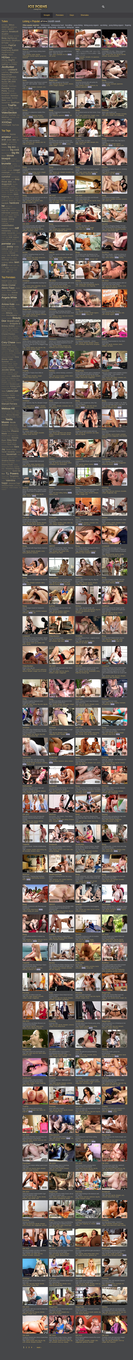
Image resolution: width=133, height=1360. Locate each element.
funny (3, 199)
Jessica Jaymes (7, 372)
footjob (120, 1110)
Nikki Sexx (5, 427)
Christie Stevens (13, 338)
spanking (9, 257)
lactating (44, 762)
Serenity (4, 458)
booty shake (11, 161)
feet (11, 192)
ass (14, 140)
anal (4, 139)
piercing (12, 241)
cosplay (116, 702)
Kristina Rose (6, 388)
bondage (14, 159)
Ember (11, 351)
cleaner (71, 84)
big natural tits (6, 153)
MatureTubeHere (9, 77)
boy (59, 229)
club (123, 313)
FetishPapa (7, 48)
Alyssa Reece (6, 293)
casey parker (26, 1285)
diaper (24, 496)
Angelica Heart (6, 300)
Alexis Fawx (8, 287)
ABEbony (13, 27)
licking (11, 219)
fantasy (4, 192)
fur (64, 54)
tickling (121, 257)
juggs (6, 215)
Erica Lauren (9, 353)
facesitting (68, 25)
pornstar (6, 243)
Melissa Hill (8, 408)
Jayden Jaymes (8, 368)
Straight (47, 15)
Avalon (9, 318)
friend (17, 197)
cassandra (111, 614)
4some (28, 464)
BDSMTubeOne (7, 36)
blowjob (6, 158)
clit (82, 822)
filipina (83, 174)
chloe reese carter (89, 1253)
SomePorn (6, 103)
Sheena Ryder (7, 465)
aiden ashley (88, 732)
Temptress (14, 476)
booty (4, 161)
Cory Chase (8, 342)
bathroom (43, 669)
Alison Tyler (11, 290)
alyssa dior (109, 286)
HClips (4, 55)
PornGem (12, 86)
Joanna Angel (12, 374)
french (12, 197)
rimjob (16, 249)
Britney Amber (8, 326)
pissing (18, 241)
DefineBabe (6, 41)
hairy (18, 200)
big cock (14, 149)
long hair (11, 221)
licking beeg (52, 27)
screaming (5, 253)
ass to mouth (60, 376)
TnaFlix (12, 105)
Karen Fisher (11, 380)
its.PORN (13, 64)
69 (35, 27)
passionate (5, 241)
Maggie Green (9, 401)
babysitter (112, 114)
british (18, 161)
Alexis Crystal (8, 285)
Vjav (18, 115)
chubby (10, 166)
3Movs (11, 25)
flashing (112, 582)
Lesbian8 (12, 69)
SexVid (9, 100)
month (51, 21)
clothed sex (86, 115)
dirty (67, 551)
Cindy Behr (14, 340)
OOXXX (5, 84)
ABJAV (4, 29)
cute (12, 179)
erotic (120, 639)
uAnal (16, 108)
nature (18, 233)
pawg (29, 911)
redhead (5, 249)
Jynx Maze (5, 378)
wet (15, 270)
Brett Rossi (5, 324)
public (4, 247)
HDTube (14, 58)
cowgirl (16, 170)
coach (97, 704)
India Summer (7, 360)
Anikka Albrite (11, 302)
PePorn (11, 84)
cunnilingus (15, 177)
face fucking (13, 188)
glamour (51, 1085)
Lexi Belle (11, 393)
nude (15, 235)
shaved (12, 253)
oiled (3, 237)
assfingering (61, 1198)
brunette (6, 163)
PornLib (11, 91)
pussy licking (78, 25)
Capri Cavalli (6, 330)
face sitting (5, 190)
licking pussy (45, 25)
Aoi (7, 307)
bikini (40, 1053)
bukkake (37, 582)
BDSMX (16, 36)
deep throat (52, 230)
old (7, 237)
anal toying (95, 732)
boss (80, 259)
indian (18, 210)
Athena (9, 313)
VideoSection (9, 112)
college (4, 168)
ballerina (55, 84)
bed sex (111, 491)
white (3, 272)
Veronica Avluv (7, 485)
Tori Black (13, 478)
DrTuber (5, 43)
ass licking (103, 25)
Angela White (9, 297)
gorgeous (114, 287)
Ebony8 (12, 43)
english (104, 999)
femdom (10, 194)
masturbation (8, 225)
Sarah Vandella (8, 452)
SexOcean (6, 98)
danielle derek (32, 524)
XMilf (17, 117)
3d (53, 463)
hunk (82, 552)
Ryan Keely (12, 444)
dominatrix (55, 317)
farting (65, 493)
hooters (13, 208)
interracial (6, 213)
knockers (4, 217)
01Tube (5, 25)
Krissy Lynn (15, 386)
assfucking (13, 142)
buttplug (57, 792)
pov (13, 244)
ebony (13, 186)
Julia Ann (15, 376)
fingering (5, 196)
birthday (60, 346)
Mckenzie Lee (6, 406)
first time (34, 434)
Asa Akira (12, 309)
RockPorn (5, 96)
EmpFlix (4, 45)
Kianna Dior (5, 386)
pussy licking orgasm (116, 25)
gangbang (9, 199)
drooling (63, 792)
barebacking (90, 284)
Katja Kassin (12, 382)
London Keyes (7, 400)
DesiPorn (16, 40)
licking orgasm (28, 27)
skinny (4, 255)
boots (62, 881)
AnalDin (5, 34)
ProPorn (14, 93)
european (5, 188)
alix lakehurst (110, 1168)
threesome (61, 27)
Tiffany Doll (5, 478)
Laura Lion (12, 391)
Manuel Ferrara (9, 404)
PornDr (5, 86)
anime (57, 463)
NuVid (4, 82)
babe (4, 144)
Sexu (4, 100)
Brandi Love (13, 321)
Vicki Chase (13, 487)
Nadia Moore (7, 421)
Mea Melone (16, 406)
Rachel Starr (6, 436)
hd (3, 205)
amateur (6, 136)
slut (8, 255)
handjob (5, 203)
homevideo (6, 208)
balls (68, 522)
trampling (35, 259)
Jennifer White (8, 370)
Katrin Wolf (5, 384)
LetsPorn (5, 72)
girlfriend (5, 200)
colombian (114, 406)
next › (39, 1347)
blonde (10, 155)
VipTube (5, 115)
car (23, 316)
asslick (37, 200)
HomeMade (6, 62)
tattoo (11, 262)
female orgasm (34, 56)
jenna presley (59, 287)
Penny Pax (6, 431)
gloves (70, 257)
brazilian (55, 761)
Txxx (11, 108)
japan (77, 27)
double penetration (113, 56)
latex (111, 346)
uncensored (13, 268)
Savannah (11, 454)
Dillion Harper (6, 349)
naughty (4, 235)
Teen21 (4, 105)
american (15, 137)
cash (37, 1198)
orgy (3, 239)
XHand (12, 117)
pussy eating (42, 27)
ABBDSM (5, 27)
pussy (10, 246)
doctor (120, 406)
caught (63, 229)
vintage (4, 270)
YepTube (15, 125)
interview (25, 612)
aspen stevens (30, 406)
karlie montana (112, 1255)
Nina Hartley (13, 427)
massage (5, 223)
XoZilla (4, 120)
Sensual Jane (12, 456)
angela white (109, 939)
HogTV (11, 60)
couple (9, 170)
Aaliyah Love (7, 281)
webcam (10, 270)
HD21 (10, 55)
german (16, 199)
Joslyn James (6, 376)
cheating (4, 166)
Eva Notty (17, 353)
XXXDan (6, 122)
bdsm (14, 144)
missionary (6, 231)
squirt (15, 257)
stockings (5, 260)
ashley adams (30, 347)
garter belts (109, 851)
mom (4, 233)
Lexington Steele (8, 395)
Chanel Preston (8, 334)
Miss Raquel (11, 413)
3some (13, 134)
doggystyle (7, 184)
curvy (8, 179)
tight (14, 265)
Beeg (4, 38)
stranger (92, 259)
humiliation (90, 1170)
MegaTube (6, 79)
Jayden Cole (12, 365)
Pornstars (60, 15)
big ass (12, 147)
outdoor (8, 239)
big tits (15, 152)
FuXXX (15, 50)
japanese (14, 213)
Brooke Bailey (13, 328)
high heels (8, 206)
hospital (110, 407)
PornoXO (6, 93)
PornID (12, 88)
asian (9, 140)
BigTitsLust (12, 38)
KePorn (4, 70)
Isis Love (13, 362)
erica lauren (86, 1083)
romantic (4, 251)
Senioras (14, 95)
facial (12, 190)
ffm (58, 174)
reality (16, 247)
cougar (4, 170)
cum (18, 172)
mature (5, 228)
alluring (55, 1340)
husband (12, 210)
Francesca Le (6, 355)
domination (63, 464)
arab (107, 732)
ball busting (40, 849)
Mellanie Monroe (7, 411)
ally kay (55, 611)
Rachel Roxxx (12, 434)
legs (15, 217)
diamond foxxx (64, 1255)
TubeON (5, 108)
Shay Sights (11, 463)
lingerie (4, 221)
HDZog (4, 60)
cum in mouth (6, 174)
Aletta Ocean (12, 283)
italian (85, 642)
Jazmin (17, 367)
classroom (37, 1255)
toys (7, 267)
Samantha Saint (7, 447)
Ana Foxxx (12, 295)
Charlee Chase (6, 336)
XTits (9, 120)
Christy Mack (6, 340)
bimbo (65, 938)
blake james (39, 1026)
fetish (16, 194)
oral (10, 237)
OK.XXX (12, 81)
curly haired (118, 1170)
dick (10, 181)
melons (11, 228)
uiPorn (4, 110)
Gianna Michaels (8, 357)
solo (3, 257)
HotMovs (14, 62)
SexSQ (14, 98)
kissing (16, 215)
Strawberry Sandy (12, 469)
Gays (72, 15)
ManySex (14, 72)
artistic (113, 522)
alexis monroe (83, 1168)
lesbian (5, 219)
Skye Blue (10, 467)
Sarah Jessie (11, 449)
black (4, 156)
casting (14, 164)
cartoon (62, 377)
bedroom (117, 491)
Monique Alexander (9, 417)
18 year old (5, 134)
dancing (25, 969)
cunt (3, 179)
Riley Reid (12, 440)
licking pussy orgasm (91, 25)
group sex (12, 200)
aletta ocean (56, 1197)
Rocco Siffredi (7, 442)
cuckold (13, 172)
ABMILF (11, 29)
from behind (123, 436)
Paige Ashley (14, 429)
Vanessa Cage (14, 483)
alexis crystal (30, 1340)
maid (84, 524)
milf (17, 228)
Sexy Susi (11, 458)
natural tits (11, 233)
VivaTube (12, 115)
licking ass (70, 27)
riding (11, 249)
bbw (9, 144)
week (57, 21)
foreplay (114, 556)
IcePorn (5, 64)
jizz (3, 215)
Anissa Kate (8, 304)
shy (50, 117)
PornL (4, 91)
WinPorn (5, 117)
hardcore (14, 203)
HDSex (6, 57)
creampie (6, 172)
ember (65, 257)
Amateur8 (13, 31)
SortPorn (15, 102)
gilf (92, 1083)
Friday (13, 355)
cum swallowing (119, 115)
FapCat (12, 45)
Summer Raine (6, 471)
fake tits (17, 190)
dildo (14, 182)
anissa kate (82, 284)
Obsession (5, 429)
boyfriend (52, 347)
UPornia (11, 110)
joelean (86, 464)
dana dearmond (107, 436)
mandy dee (89, 968)
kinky (11, 215)
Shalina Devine (8, 460)
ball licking (56, 1253)
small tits (14, 255)
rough (10, 251)
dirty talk (108, 144)
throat (10, 265)
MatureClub (7, 74)
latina (10, 217)
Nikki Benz (13, 425)
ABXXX (5, 31)
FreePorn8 (6, 50)
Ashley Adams (7, 311)
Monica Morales (12, 415)
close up (17, 166)
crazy (97, 115)
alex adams (113, 377)
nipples (10, 235)
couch (51, 85)
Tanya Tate (5, 476)
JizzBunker (8, 66)
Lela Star (4, 393)
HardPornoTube (8, 52)
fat (8, 192)
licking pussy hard (57, 25)
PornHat (5, 88)
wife (7, 272)
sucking (5, 262)
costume (71, 1025)
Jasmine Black (7, 364)
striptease (13, 260)
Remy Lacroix (6, 438)
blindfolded (92, 671)
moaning (14, 231)
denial (85, 172)
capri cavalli (31, 1198)
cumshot (6, 176)
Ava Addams (11, 315)
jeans (119, 556)
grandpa (115, 971)
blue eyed (66, 704)
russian (15, 251)
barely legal (67, 1225)
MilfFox (14, 79)
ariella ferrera (62, 1340)
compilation (11, 168)
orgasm (16, 237)
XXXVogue (6, 125)
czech (107, 200)
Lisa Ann (11, 397)
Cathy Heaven (14, 332)
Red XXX (15, 436)
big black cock (62, 433)
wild (11, 272)
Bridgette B (15, 323)
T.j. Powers (12, 473)
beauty (4, 147)
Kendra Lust (14, 384)
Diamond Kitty (12, 347)
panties (14, 239)
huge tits (5, 210)
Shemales (85, 15)
